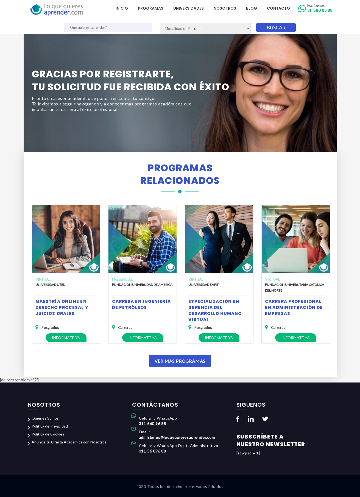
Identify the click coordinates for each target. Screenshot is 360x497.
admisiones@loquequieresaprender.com (177, 437)
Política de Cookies (48, 434)
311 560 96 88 (320, 8)
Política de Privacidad (50, 426)
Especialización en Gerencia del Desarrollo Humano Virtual (215, 310)
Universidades (188, 8)
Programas (150, 8)
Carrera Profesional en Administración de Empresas (294, 307)
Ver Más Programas (180, 361)
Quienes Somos (45, 418)
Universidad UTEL (50, 285)
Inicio (122, 8)
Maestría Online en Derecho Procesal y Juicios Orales (61, 307)
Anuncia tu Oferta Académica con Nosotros (69, 442)
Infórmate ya (66, 337)
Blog (251, 8)
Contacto (278, 8)
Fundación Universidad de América (142, 285)
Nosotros (225, 8)
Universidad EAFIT (203, 285)
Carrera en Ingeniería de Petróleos (141, 304)
